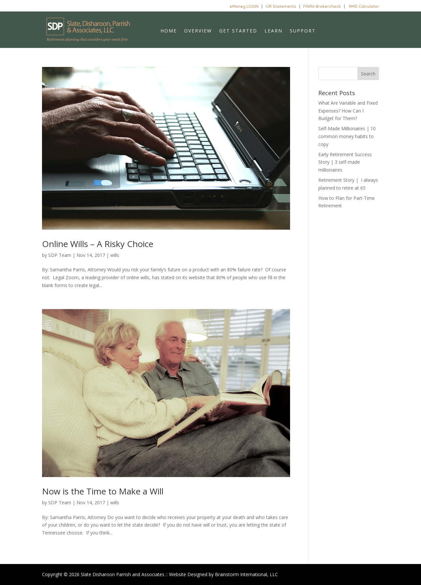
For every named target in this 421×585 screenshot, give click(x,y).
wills (114, 255)
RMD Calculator (364, 6)
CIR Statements (280, 6)
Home (168, 31)
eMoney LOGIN (244, 6)
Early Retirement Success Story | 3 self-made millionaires (345, 162)
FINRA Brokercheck (322, 6)
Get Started (238, 31)
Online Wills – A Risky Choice (97, 244)
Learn (273, 31)
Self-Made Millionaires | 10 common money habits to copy (347, 136)
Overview (198, 31)
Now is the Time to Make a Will (102, 491)
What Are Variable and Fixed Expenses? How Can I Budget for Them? (348, 111)
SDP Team (59, 255)
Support (303, 31)
